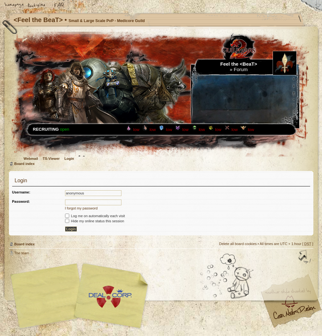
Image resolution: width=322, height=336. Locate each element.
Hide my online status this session (94, 221)
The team (21, 253)
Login (69, 158)
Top (305, 258)
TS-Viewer (51, 158)
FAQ (59, 5)
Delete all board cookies (238, 244)
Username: (21, 192)
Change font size (37, 5)
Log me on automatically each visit (95, 216)
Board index (24, 164)
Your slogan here (110, 297)
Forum (241, 69)
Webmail (31, 158)
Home (14, 5)
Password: (21, 201)
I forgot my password (81, 208)
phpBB (81, 296)
